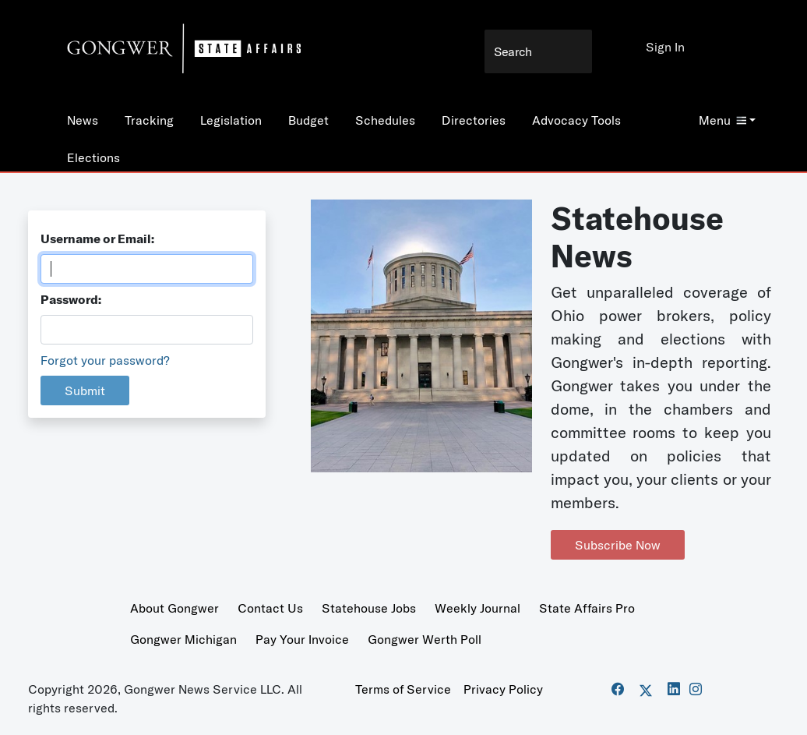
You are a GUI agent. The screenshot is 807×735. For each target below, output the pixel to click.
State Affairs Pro (587, 608)
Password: (71, 299)
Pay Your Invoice (302, 639)
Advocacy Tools (576, 120)
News (82, 120)
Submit (85, 390)
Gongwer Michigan (183, 639)
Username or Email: (97, 238)
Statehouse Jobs (369, 608)
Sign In (665, 47)
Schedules (385, 120)
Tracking (149, 120)
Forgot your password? (105, 360)
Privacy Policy (503, 689)
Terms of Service (403, 689)
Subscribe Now (618, 545)
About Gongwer (174, 608)
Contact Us (270, 608)
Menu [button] (722, 120)
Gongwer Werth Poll (424, 639)
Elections (93, 157)
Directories (474, 120)
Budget (308, 120)
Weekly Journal (477, 608)
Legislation (231, 120)
